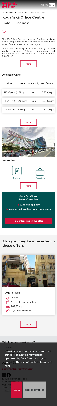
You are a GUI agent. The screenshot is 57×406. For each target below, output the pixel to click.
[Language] (52, 5)
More (28, 64)
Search (22, 12)
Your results (38, 12)
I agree (16, 390)
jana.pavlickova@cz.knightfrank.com (30, 209)
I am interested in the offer (28, 221)
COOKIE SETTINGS (34, 390)
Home (9, 12)
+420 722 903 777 (30, 205)
